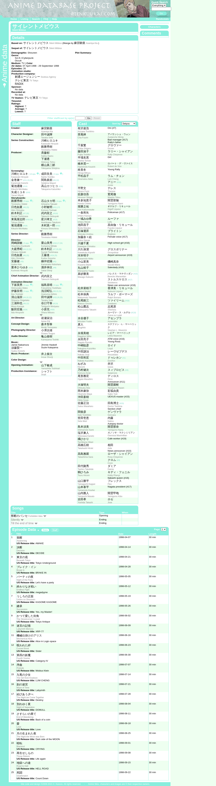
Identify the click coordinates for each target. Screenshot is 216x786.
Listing (24, 19)
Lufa (110, 222)
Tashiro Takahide (85, 469)
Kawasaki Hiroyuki (49, 144)
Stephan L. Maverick (117, 330)
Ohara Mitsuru (47, 312)
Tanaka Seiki (47, 137)
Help (54, 19)
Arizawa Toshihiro (86, 131)
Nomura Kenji (84, 373)
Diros (110, 379)
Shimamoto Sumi (86, 430)
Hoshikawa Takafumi (50, 222)
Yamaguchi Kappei (86, 484)
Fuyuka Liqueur (115, 228)
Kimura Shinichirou (50, 228)
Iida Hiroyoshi (17, 312)
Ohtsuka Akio (84, 388)
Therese (111, 191)
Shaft (43, 374)
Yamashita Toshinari (50, 368)
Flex (110, 484)
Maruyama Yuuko (86, 271)
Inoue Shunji (47, 357)
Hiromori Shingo (85, 197)
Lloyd (110, 348)
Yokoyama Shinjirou (50, 168)
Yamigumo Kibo (115, 496)
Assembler (113, 321)
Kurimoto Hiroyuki (19, 270)
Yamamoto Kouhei (86, 490)
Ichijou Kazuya (84, 216)
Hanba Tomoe (84, 161)
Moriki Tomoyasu (49, 327)
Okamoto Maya (85, 394)
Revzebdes (113, 354)
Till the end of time (22, 523)
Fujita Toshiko (84, 154)
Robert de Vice (114, 166)
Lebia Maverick (115, 336)
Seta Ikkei (82, 421)
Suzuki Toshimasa (19, 216)
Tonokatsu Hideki (49, 150)
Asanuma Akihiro (49, 294)
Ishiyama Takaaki (49, 204)
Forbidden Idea (35, 516)
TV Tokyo (34, 80)
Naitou (111, 421)
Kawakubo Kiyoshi (86, 252)
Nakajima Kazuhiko (87, 348)
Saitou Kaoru (47, 156)
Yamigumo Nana (115, 430)
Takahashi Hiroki (85, 448)
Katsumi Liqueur (115, 291)
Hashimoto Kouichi (86, 167)
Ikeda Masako (84, 228)
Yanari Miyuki (17, 195)
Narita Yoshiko (48, 177)
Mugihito (82, 327)
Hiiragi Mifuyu (84, 173)
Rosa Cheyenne (115, 457)
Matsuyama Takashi (87, 310)
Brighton (112, 234)
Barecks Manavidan (117, 276)
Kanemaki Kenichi (19, 183)
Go (161, 13)
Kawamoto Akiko (85, 258)
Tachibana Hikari (85, 442)
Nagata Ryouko (85, 342)
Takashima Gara (85, 457)
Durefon (111, 361)
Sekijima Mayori (48, 183)
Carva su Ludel (115, 315)
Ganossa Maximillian (117, 435)
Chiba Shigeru (84, 148)
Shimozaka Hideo (19, 288)
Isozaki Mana (114, 265)
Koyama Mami (84, 265)
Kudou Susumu (48, 258)
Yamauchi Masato (86, 496)
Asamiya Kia (92, 43)
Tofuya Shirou (17, 222)
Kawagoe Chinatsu (86, 246)
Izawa (110, 367)
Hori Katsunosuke (86, 209)
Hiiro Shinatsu (17, 210)
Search (36, 19)
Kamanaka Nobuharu (51, 264)
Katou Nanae (84, 240)
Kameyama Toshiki (50, 339)
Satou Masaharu (85, 406)
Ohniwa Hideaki (18, 252)
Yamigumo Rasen (116, 388)
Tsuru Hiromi (83, 475)
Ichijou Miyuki (84, 222)
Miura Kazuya (17, 306)
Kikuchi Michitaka (19, 189)
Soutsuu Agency (48, 77)
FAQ (45, 19)
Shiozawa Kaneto (86, 436)
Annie (110, 185)
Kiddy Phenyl (114, 475)
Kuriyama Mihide (49, 246)
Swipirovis (112, 373)
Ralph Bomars (114, 297)
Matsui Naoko (84, 291)
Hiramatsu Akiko (85, 179)
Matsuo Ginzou (85, 303)
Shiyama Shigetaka (20, 300)
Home (14, 19)
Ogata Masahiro (85, 379)
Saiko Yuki (112, 394)
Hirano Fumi (83, 191)
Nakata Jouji (83, 354)
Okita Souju (83, 400)
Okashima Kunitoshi (20, 246)
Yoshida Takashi (85, 502)
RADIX (19, 83)
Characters (154, 27)
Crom (110, 463)
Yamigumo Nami (115, 203)
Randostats (162, 19)
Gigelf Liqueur (114, 209)
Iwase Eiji (45, 321)
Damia (111, 469)
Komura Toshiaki (49, 210)
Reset (97, 118)
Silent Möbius (55, 43)
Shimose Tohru (48, 162)
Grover (111, 148)
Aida (110, 448)
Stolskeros (112, 282)
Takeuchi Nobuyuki (50, 216)
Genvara (112, 415)
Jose (110, 502)
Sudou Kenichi (18, 351)
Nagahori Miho (84, 336)
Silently (15, 519)
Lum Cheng (113, 179)
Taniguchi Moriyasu (50, 306)
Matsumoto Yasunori (87, 297)
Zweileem (112, 303)
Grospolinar (113, 252)
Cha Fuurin (83, 137)
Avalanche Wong (115, 137)
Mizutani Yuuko (85, 321)
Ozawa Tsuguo (48, 333)
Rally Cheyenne (115, 154)
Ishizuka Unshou (85, 234)
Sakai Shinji (46, 270)
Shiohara (112, 310)
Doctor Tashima (115, 406)
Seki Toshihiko (84, 415)
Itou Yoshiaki (17, 294)
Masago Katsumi (85, 277)
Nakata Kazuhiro (85, 361)
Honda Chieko (84, 203)
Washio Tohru (114, 197)
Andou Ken (16, 264)
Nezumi (81, 367)
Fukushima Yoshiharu (51, 288)
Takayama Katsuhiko (51, 189)
